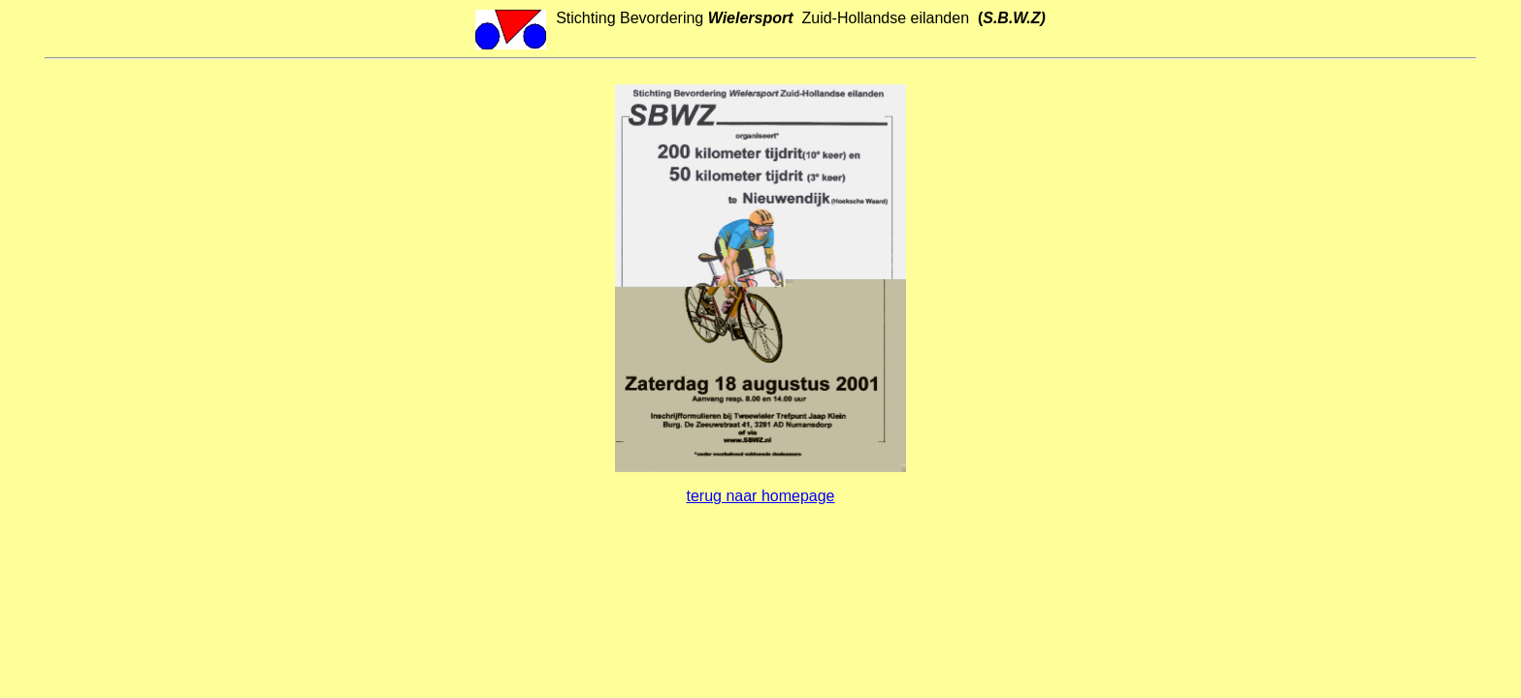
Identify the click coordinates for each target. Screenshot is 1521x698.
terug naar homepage (761, 496)
